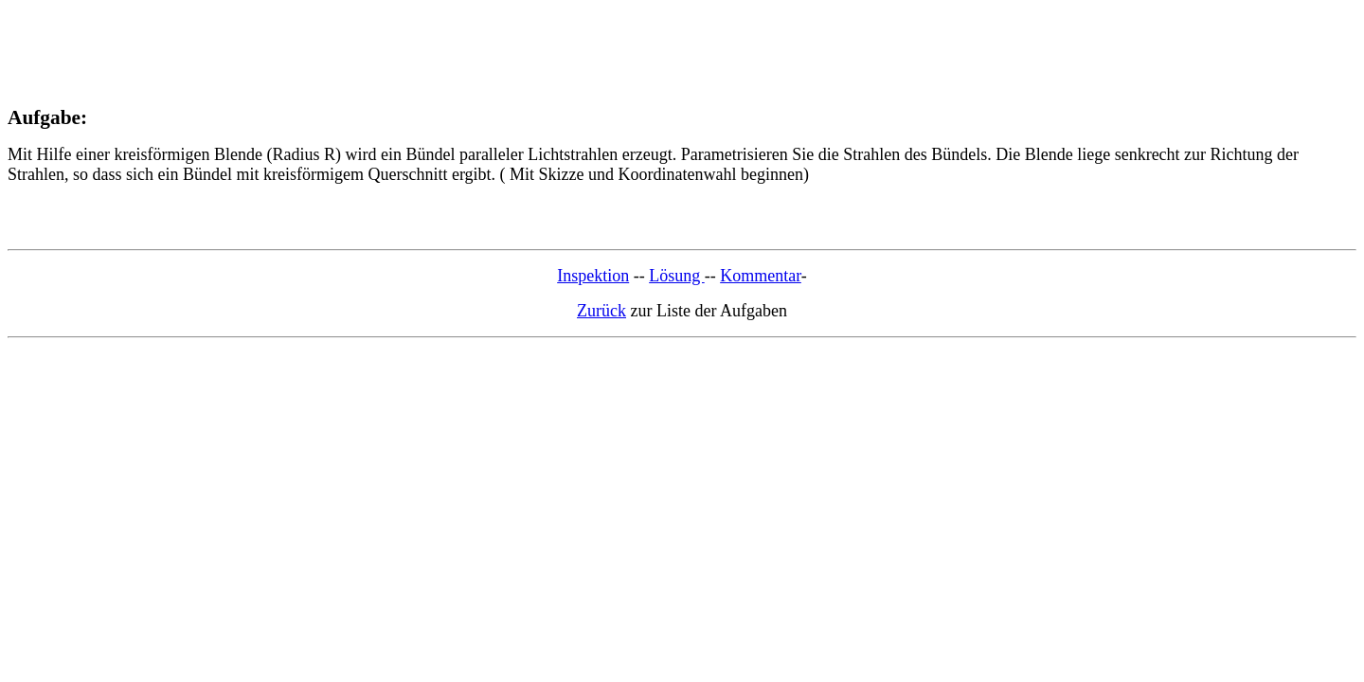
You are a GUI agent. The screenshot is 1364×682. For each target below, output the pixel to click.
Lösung (677, 275)
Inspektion (593, 275)
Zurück (601, 310)
